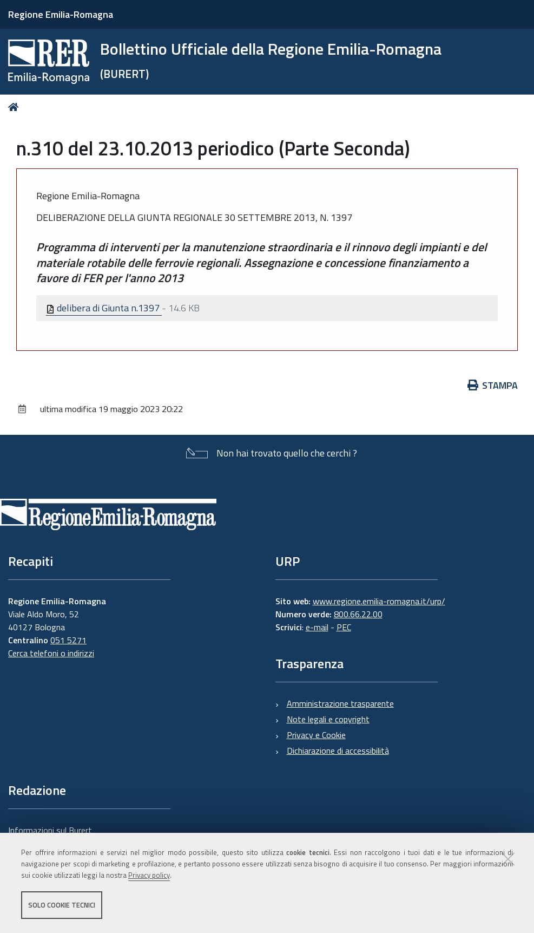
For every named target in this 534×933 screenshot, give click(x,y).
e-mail (317, 627)
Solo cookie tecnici (61, 904)
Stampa (492, 385)
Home (15, 107)
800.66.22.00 (358, 614)
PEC (344, 627)
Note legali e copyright (328, 719)
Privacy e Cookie (316, 734)
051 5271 (68, 640)
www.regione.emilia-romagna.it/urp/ (379, 601)
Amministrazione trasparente (340, 703)
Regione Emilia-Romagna (60, 14)
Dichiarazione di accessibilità (338, 750)
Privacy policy (149, 875)
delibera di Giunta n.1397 (104, 308)
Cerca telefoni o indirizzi (51, 653)
